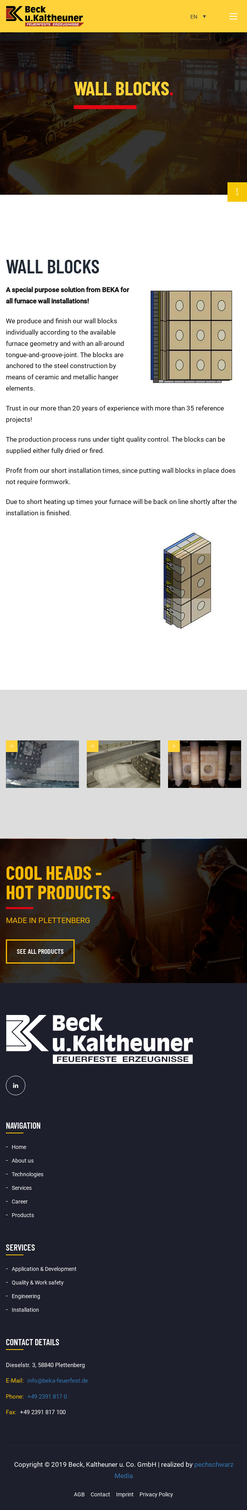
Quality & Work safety (38, 1282)
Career (20, 1201)
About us (23, 1161)
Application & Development (44, 1269)
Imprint (125, 1494)
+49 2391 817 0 (47, 1396)
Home (19, 1147)
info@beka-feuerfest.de (57, 1380)
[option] (123, 97)
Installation (25, 1310)
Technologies (27, 1174)
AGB (79, 1494)
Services (22, 1188)
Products (23, 1215)
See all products (40, 951)
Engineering (26, 1296)
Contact (100, 1494)
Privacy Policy (156, 1494)
